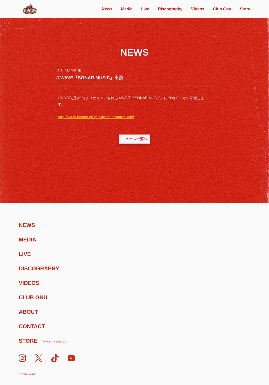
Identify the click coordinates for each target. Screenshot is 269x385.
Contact (32, 326)
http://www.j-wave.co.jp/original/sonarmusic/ (96, 117)
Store (245, 9)
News (107, 9)
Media (126, 9)
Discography (170, 9)
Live (145, 9)
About (28, 312)
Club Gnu (222, 9)
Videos (197, 9)
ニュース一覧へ (134, 139)
